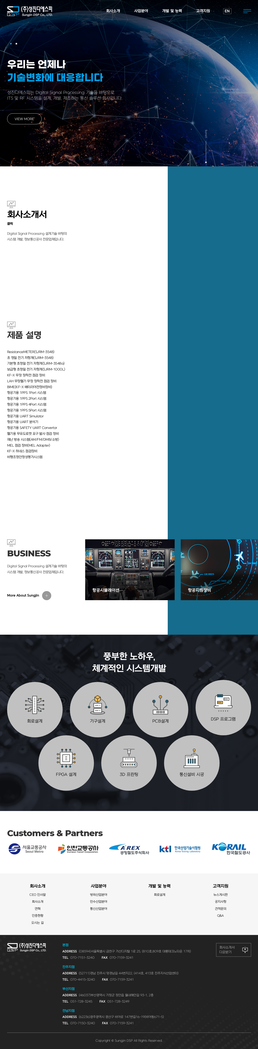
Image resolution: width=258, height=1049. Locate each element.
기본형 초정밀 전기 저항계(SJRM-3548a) (36, 363)
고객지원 (220, 886)
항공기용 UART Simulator (25, 416)
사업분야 (98, 886)
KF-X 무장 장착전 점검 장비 (26, 375)
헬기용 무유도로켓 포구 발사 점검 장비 (33, 434)
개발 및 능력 (159, 886)
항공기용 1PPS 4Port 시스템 (26, 404)
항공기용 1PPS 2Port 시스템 (26, 399)
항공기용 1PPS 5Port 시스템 (26, 410)
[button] (11, 43)
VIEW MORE (24, 119)
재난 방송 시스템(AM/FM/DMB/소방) (33, 440)
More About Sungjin (23, 595)
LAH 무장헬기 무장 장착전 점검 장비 (32, 381)
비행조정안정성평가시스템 (24, 457)
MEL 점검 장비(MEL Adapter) (28, 445)
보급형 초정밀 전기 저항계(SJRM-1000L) (36, 369)
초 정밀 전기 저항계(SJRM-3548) (30, 358)
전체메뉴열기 (247, 11)
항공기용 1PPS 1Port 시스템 (26, 393)
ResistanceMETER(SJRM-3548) (30, 352)
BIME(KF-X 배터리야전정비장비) (29, 387)
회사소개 (37, 886)
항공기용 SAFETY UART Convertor (32, 428)
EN (227, 11)
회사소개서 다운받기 (227, 950)
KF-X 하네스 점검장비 (22, 451)
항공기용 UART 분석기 (22, 422)
